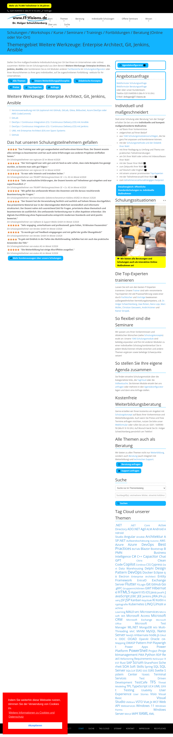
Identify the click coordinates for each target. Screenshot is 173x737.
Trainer (136, 290)
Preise (14, 87)
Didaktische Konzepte (88, 80)
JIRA (155, 596)
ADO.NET (133, 529)
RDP (158, 655)
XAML (143, 713)
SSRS (151, 670)
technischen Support (144, 459)
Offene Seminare (130, 18)
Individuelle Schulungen (103, 18)
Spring (149, 667)
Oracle (155, 639)
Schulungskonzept (123, 414)
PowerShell (138, 650)
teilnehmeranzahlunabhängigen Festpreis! (144, 180)
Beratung (80, 18)
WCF (156, 702)
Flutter (130, 584)
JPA (160, 596)
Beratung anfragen (129, 464)
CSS (148, 564)
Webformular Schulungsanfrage (131, 83)
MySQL (151, 631)
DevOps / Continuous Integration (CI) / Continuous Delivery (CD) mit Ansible (50, 122)
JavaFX (161, 592)
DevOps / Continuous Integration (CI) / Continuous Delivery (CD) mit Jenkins (50, 126)
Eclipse (158, 572)
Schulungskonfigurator (94, 69)
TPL (129, 686)
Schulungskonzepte (153, 335)
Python (150, 654)
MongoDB (145, 627)
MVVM (141, 631)
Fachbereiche (74, 69)
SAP (129, 662)
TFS (153, 682)
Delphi (149, 568)
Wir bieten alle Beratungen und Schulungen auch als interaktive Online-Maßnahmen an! (137, 262)
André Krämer (148, 307)
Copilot (129, 564)
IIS (143, 592)
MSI (155, 627)
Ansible (140, 536)
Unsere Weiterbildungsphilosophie (51, 80)
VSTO (139, 702)
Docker (147, 572)
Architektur (154, 536)
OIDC (122, 639)
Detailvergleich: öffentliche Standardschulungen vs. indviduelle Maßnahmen (136, 190)
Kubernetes (136, 604)
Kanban (136, 600)
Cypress (156, 564)
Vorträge (141, 297)
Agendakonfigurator (132, 65)
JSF (123, 600)
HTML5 (124, 592)
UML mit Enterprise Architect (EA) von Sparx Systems (38, 130)
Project (153, 651)
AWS (162, 541)
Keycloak (147, 600)
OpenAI (144, 639)
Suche (67, 24)
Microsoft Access (138, 616)
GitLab (15, 117)
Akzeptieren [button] (35, 725)
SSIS (145, 670)
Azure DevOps (141, 544)
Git (148, 584)
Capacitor (150, 556)
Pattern (141, 643)
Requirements (143, 659)
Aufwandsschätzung (138, 540)
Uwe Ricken (143, 304)
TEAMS (146, 674)
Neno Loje (155, 304)
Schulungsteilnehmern (60, 142)
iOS (147, 592)
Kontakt (130, 728)
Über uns (52, 24)
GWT (148, 588)
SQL (156, 666)
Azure (119, 544)
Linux (158, 603)
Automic (154, 540)
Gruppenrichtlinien (134, 588)
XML (151, 714)
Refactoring (126, 658)
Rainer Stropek (122, 310)
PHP (149, 643)
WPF (135, 713)
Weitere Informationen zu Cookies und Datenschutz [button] (32, 714)
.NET (118, 525)
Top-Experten (33, 87)
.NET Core (140, 525)
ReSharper (158, 658)
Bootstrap (157, 549)
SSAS (139, 670)
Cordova (140, 564)
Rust (123, 663)
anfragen (119, 386)
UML (157, 686)
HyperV (136, 592)
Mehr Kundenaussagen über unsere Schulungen (35, 258)
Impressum (144, 728)
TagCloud (141, 380)
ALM (149, 529)
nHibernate (141, 635)
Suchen (122, 503)
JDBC (133, 596)
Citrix (139, 560)
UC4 (150, 686)
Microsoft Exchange (139, 619)
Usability (146, 690)
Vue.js (148, 702)
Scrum (138, 662)
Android (158, 529)
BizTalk (136, 549)
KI (153, 600)
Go (163, 584)
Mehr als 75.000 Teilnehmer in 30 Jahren (29, 5)
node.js (154, 635)
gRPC (119, 588)
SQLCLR (130, 670)
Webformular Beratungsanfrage (132, 86)
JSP (127, 600)
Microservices (149, 612)
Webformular (121, 424)
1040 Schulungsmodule (143, 338)
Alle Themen (18, 80)
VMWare (130, 702)
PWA (141, 655)
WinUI (128, 713)
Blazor (145, 548)
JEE (139, 596)
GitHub (15, 134)
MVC (132, 631)
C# (134, 556)
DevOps (135, 572)
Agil (143, 529)
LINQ (149, 604)
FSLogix (141, 584)
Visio (153, 694)
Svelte (159, 670)
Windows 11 (145, 705)
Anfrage (48, 10)
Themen (64, 18)
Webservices (128, 705)
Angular (129, 536)
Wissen (148, 18)
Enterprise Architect (143, 576)
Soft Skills (137, 666)
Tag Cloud (104, 728)
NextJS (129, 635)
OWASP (130, 643)
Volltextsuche (121, 383)
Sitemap (117, 728)
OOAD (132, 639)
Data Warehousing (131, 568)
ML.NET (133, 627)
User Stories (140, 694)
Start (50, 18)
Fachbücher (126, 297)
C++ (139, 556)
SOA (125, 666)
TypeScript (139, 686)
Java (153, 592)
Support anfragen (128, 470)
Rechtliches (160, 728)
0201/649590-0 (17, 10)
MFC (137, 612)
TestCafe (141, 682)
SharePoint (151, 663)
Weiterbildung (157, 452)
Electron (124, 576)
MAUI (130, 612)
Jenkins (146, 596)
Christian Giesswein (131, 307)
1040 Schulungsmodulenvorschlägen (140, 136)
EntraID (142, 580)
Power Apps (136, 647)
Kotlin (160, 600)
